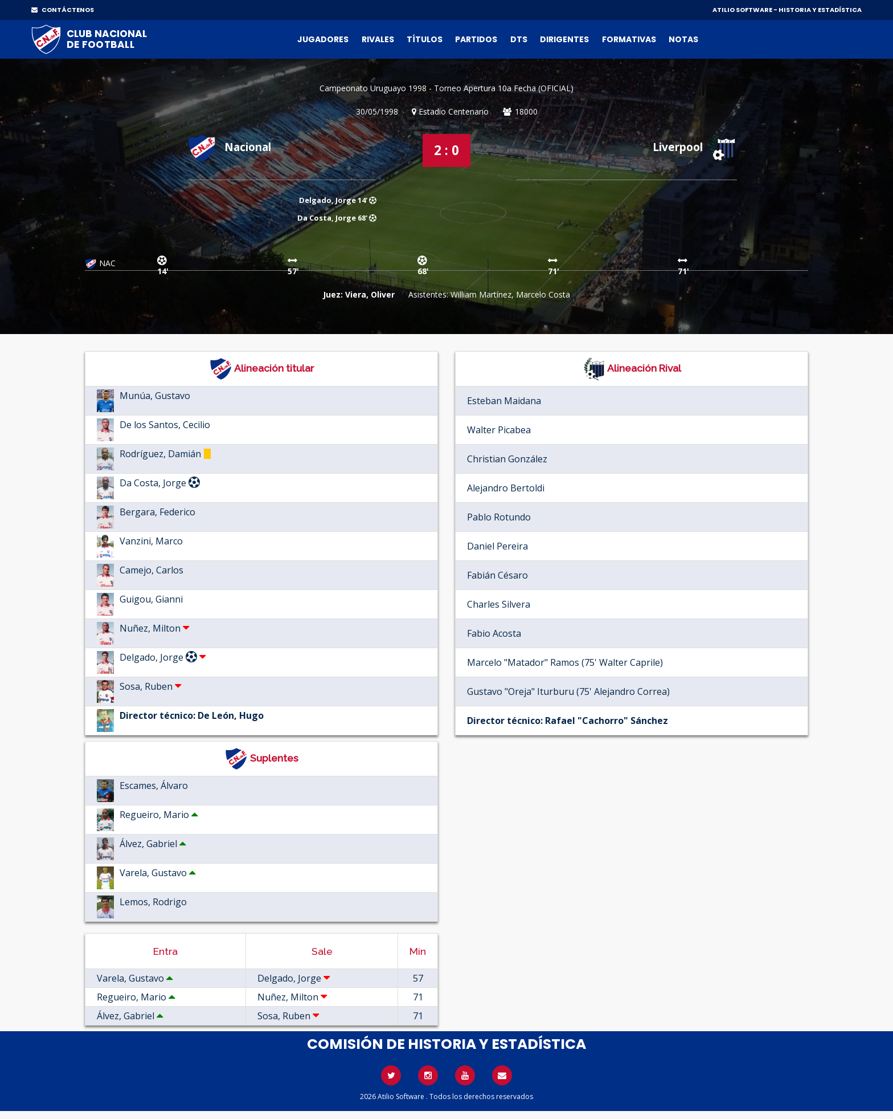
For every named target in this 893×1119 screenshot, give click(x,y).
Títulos (425, 39)
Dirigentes (564, 39)
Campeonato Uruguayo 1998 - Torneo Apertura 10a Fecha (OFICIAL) (446, 88)
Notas (683, 39)
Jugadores (323, 39)
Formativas (629, 39)
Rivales (378, 39)
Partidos (476, 39)
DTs (518, 39)
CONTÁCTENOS (62, 9)
